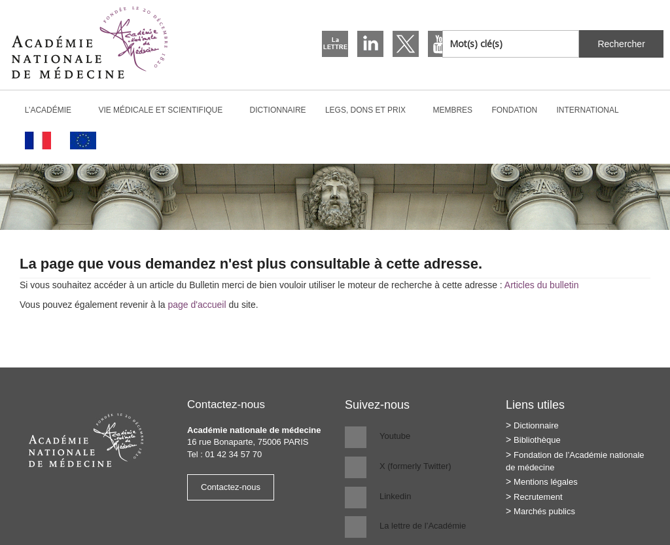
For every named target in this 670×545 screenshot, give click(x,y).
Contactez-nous (230, 487)
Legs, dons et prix (371, 110)
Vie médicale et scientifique (166, 110)
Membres (452, 110)
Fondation (514, 110)
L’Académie (53, 110)
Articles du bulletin (541, 285)
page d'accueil (197, 304)
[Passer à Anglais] (83, 140)
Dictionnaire (278, 110)
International (593, 110)
